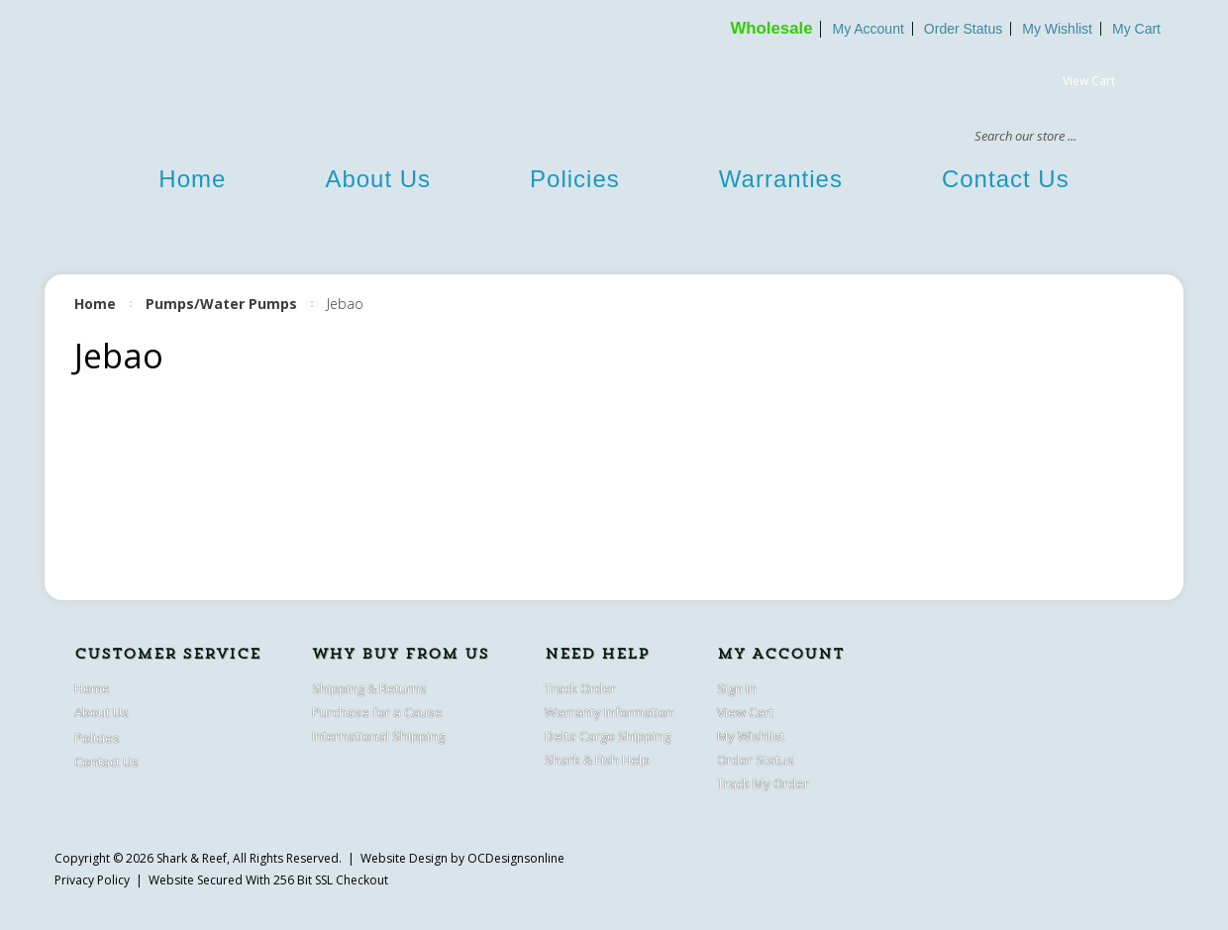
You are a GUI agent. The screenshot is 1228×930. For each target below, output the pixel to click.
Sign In (737, 688)
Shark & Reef (191, 858)
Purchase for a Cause (377, 712)
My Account (867, 29)
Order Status (963, 29)
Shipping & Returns (369, 688)
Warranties (781, 178)
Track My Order (763, 783)
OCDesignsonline (515, 858)
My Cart (1136, 29)
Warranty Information (609, 712)
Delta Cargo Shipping (607, 736)
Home (192, 178)
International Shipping (378, 736)
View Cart (1089, 80)
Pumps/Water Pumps (221, 303)
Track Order (580, 688)
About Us (378, 178)
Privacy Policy (92, 880)
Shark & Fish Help (597, 760)
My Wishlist (1057, 29)
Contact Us (1006, 178)
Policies (575, 178)
